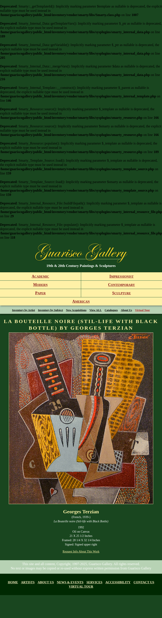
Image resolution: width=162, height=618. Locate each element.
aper (40, 293)
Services (94, 582)
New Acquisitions (76, 310)
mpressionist (121, 276)
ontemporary (121, 285)
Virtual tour (81, 586)
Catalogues (111, 310)
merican (81, 301)
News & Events (70, 582)
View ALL (95, 310)
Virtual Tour (142, 310)
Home (13, 582)
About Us (126, 310)
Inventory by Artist (23, 310)
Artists (28, 582)
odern (40, 285)
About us (46, 582)
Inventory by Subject (50, 310)
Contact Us (144, 582)
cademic (40, 276)
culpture (121, 293)
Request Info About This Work (81, 551)
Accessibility (118, 582)
